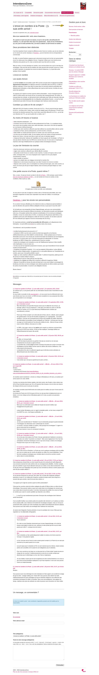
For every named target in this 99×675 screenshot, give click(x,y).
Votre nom (16, 612)
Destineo (16, 200)
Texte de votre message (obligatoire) (23, 640)
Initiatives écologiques (36, 15)
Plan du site (16, 672)
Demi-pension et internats (76, 29)
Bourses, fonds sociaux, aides (77, 26)
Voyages (71, 48)
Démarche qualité (38, 12)
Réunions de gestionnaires (67, 15)
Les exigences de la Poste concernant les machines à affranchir (76, 107)
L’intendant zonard (33, 32)
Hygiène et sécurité (74, 45)
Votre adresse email (18, 620)
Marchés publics (75, 35)
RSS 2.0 (36, 672)
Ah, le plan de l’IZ (18, 12)
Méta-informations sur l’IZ (51, 15)
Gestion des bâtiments (75, 39)
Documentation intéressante (52, 12)
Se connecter (16, 617)
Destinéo (36, 53)
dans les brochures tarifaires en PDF (23, 177)
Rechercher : (72, 52)
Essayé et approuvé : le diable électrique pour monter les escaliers (77, 76)
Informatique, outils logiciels (21, 15)
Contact (30, 672)
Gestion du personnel (75, 42)
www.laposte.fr (34, 294)
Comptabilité (28, 12)
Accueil (15, 21)
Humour (77, 12)
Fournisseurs (32, 21)
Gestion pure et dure (67, 12)
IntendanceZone (22, 3)
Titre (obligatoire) (18, 633)
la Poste (43, 175)
